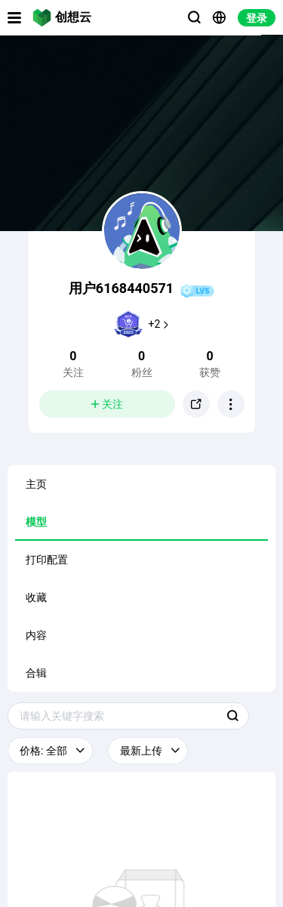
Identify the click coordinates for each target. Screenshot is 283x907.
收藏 (36, 597)
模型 (36, 522)
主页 (36, 484)
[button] (231, 404)
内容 (36, 635)
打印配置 (47, 560)
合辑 (36, 673)
